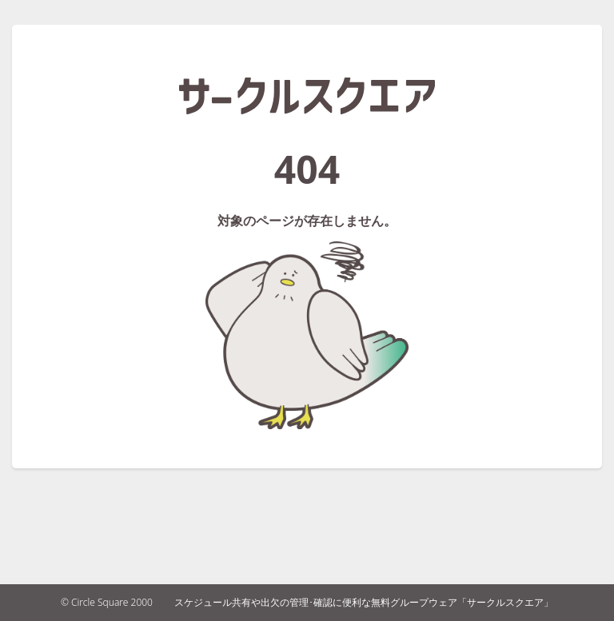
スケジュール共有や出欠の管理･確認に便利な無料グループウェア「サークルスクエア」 (363, 602)
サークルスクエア (307, 96)
